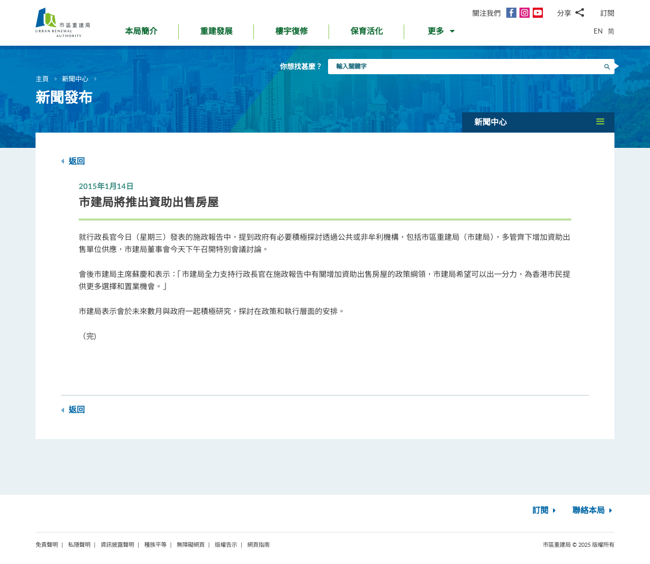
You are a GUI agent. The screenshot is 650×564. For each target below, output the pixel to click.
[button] (442, 33)
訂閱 (607, 13)
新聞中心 (75, 78)
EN (598, 31)
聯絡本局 (593, 511)
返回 (73, 161)
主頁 (42, 78)
